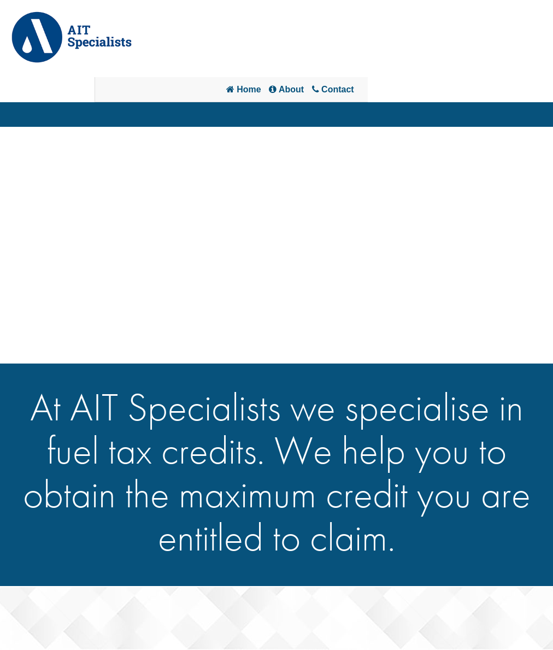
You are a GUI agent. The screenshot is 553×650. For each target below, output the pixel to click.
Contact (333, 89)
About (286, 89)
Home (243, 89)
